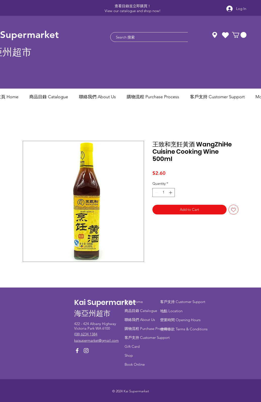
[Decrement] (156, 192)
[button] (239, 35)
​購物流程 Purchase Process (146, 328)
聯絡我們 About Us (140, 319)
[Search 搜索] (156, 37)
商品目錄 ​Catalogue (141, 310)
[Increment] (171, 192)
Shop (129, 355)
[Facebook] (77, 350)
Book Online (135, 364)
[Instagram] (86, 350)
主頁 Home (134, 301)
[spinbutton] (163, 192)
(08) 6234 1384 (85, 334)
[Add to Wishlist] (233, 210)
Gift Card (132, 346)
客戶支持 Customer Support (147, 337)
